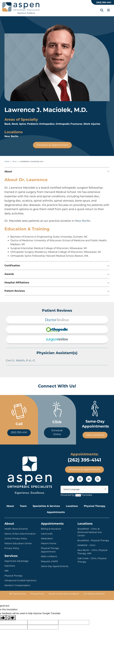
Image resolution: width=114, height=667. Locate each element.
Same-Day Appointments (54, 562)
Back (7, 124)
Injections (9, 565)
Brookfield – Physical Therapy (92, 537)
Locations (72, 506)
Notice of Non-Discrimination (19, 533)
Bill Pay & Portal (18, 593)
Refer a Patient (48, 553)
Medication (47, 538)
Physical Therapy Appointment (57, 548)
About (10, 506)
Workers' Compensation (17, 585)
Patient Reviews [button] (14, 290)
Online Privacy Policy (15, 538)
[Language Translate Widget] (84, 489)
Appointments (56, 512)
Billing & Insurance (50, 528)
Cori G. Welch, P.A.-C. (21, 360)
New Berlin (11, 136)
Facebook (71, 479)
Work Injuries (91, 124)
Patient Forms (48, 543)
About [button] (8, 171)
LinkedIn (89, 479)
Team (14, 161)
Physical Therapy (94, 506)
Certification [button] (12, 265)
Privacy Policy (11, 548)
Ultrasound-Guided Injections (19, 580)
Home (6, 161)
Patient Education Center (17, 543)
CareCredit (46, 533)
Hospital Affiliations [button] (16, 282)
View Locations (95, 434)
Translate (83, 495)
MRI (6, 570)
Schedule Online (57, 432)
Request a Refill (49, 557)
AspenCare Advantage (15, 561)
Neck (15, 124)
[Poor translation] (11, 617)
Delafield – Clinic (86, 541)
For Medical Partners (93, 593)
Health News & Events (15, 528)
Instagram (80, 479)
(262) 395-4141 (103, 2)
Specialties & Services (46, 506)
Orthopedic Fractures (69, 124)
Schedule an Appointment (52, 145)
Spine (22, 124)
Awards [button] (9, 274)
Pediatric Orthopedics (41, 124)
